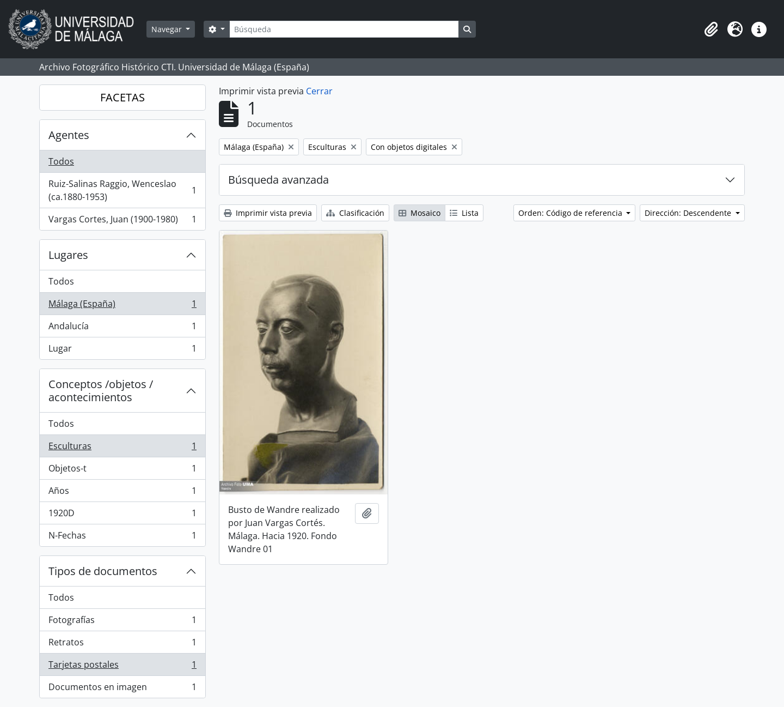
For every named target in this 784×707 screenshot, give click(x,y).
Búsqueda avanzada (278, 179)
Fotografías (122, 622)
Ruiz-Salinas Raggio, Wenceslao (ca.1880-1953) (122, 190)
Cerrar (319, 91)
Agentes (68, 135)
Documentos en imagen (122, 689)
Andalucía (122, 328)
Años (122, 493)
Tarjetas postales (122, 667)
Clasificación (355, 213)
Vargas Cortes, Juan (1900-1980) (122, 221)
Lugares (68, 254)
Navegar (167, 29)
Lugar (122, 350)
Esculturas (122, 448)
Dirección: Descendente (689, 213)
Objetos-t (122, 471)
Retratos (122, 645)
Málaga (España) (122, 306)
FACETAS (122, 97)
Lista (464, 213)
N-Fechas (122, 537)
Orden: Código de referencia (571, 213)
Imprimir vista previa (268, 213)
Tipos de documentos (102, 571)
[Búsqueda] (344, 29)
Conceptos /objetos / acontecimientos (100, 390)
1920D (122, 515)
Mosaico (419, 213)
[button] (711, 29)
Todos (61, 161)
